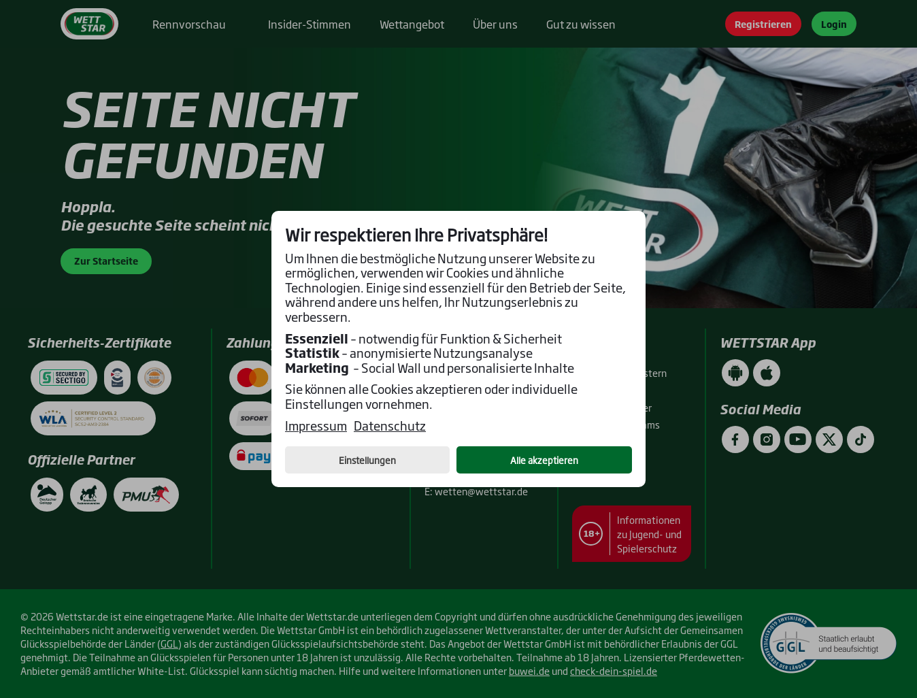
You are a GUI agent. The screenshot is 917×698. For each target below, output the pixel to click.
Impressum (316, 425)
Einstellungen (367, 460)
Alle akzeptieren (544, 460)
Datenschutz (390, 425)
